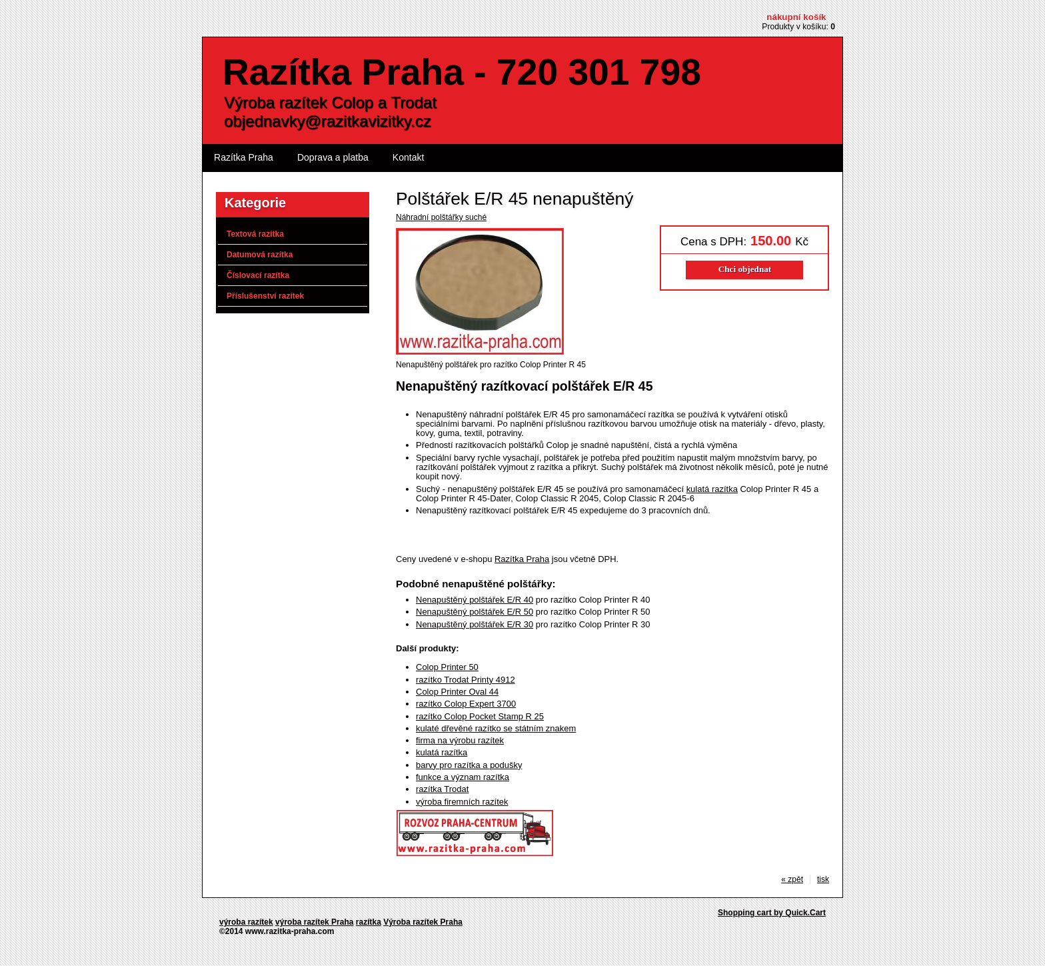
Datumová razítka (260, 254)
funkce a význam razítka (462, 777)
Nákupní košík (796, 17)
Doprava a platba (333, 157)
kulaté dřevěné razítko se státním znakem (496, 728)
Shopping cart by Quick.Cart (772, 912)
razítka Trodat (442, 789)
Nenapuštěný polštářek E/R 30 (474, 624)
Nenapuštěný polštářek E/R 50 (474, 612)
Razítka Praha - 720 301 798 (462, 72)
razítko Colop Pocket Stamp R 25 (480, 716)
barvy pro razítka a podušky (469, 765)
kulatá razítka (712, 489)
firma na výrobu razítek (460, 740)
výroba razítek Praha (314, 922)
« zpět (792, 879)
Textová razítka (255, 234)
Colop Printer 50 (447, 667)
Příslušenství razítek (265, 296)
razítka (368, 922)
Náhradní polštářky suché (441, 217)
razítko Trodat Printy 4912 (465, 680)
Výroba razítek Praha (423, 922)
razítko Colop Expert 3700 (466, 704)
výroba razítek (246, 922)
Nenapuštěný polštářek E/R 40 (474, 600)
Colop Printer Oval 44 (457, 692)
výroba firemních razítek (462, 802)
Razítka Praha (243, 157)
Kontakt (409, 157)
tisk (823, 879)
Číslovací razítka (258, 275)
